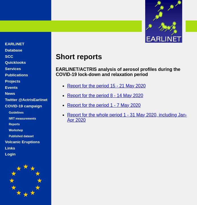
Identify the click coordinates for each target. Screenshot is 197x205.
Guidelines (16, 112)
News (10, 93)
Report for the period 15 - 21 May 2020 (106, 85)
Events (11, 87)
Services (13, 69)
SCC (9, 56)
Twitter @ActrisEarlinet (26, 100)
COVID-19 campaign (23, 106)
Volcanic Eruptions (22, 142)
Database (13, 50)
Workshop (16, 130)
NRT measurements (22, 118)
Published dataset (21, 136)
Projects (12, 81)
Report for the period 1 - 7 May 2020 (104, 105)
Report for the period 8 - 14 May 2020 (105, 95)
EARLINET (14, 44)
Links (10, 148)
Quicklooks (15, 62)
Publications (16, 75)
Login (10, 154)
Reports (14, 124)
